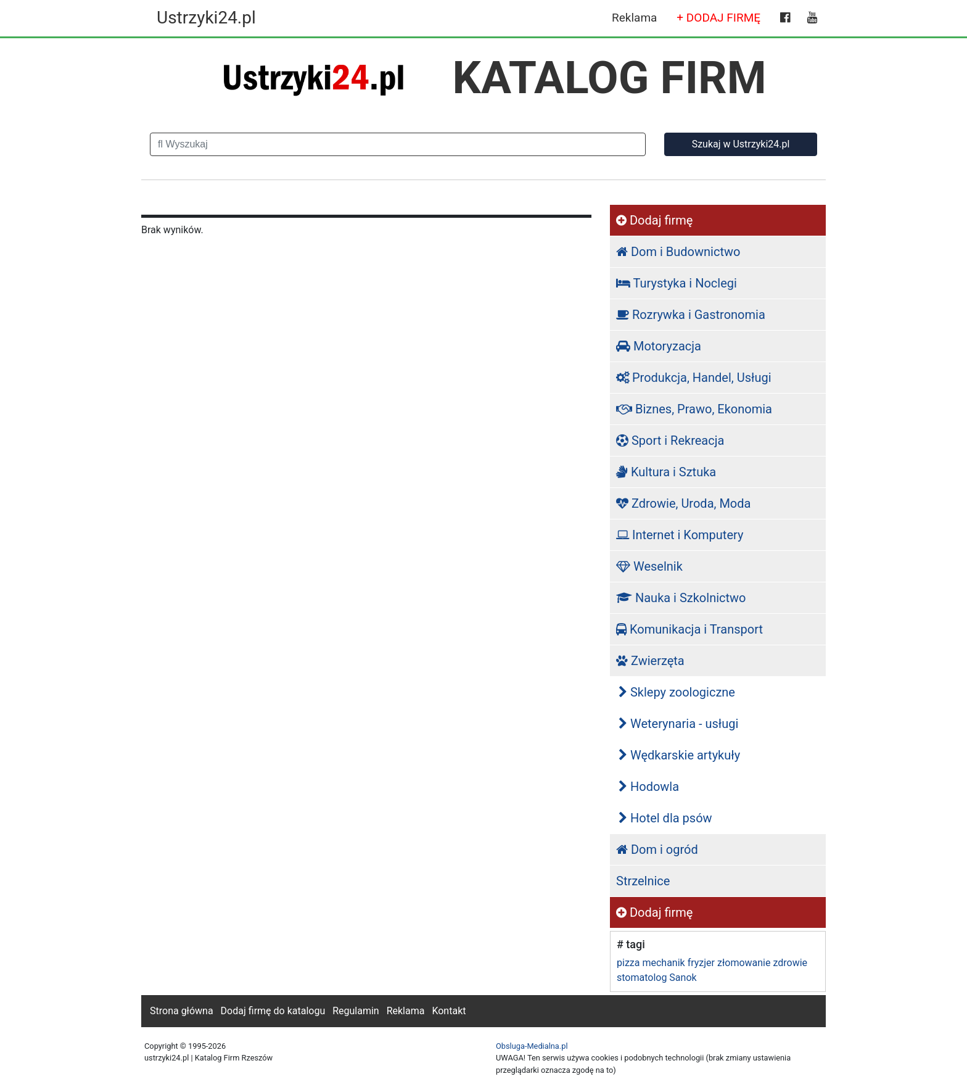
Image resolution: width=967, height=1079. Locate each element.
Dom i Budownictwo (678, 251)
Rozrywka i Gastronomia (690, 314)
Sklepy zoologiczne (677, 692)
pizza (628, 963)
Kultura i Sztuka (666, 472)
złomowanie (743, 963)
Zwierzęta (650, 660)
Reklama (634, 17)
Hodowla (649, 786)
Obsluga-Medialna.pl (532, 1046)
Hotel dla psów (665, 818)
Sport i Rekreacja (670, 440)
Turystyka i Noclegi (676, 283)
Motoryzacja (658, 346)
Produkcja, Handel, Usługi (694, 377)
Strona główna (181, 1011)
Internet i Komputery (679, 534)
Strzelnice (643, 881)
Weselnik (649, 566)
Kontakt (449, 1011)
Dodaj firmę (654, 220)
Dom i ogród (657, 849)
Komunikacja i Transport (689, 629)
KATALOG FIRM (610, 77)
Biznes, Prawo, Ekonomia (694, 409)
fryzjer (701, 963)
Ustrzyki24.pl (206, 17)
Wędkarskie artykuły (679, 755)
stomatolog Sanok (657, 977)
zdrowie (790, 963)
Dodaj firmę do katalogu (273, 1011)
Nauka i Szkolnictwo (681, 597)
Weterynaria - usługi (678, 723)
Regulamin (355, 1011)
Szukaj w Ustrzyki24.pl (741, 144)
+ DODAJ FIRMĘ (718, 17)
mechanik (663, 963)
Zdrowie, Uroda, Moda (683, 503)
